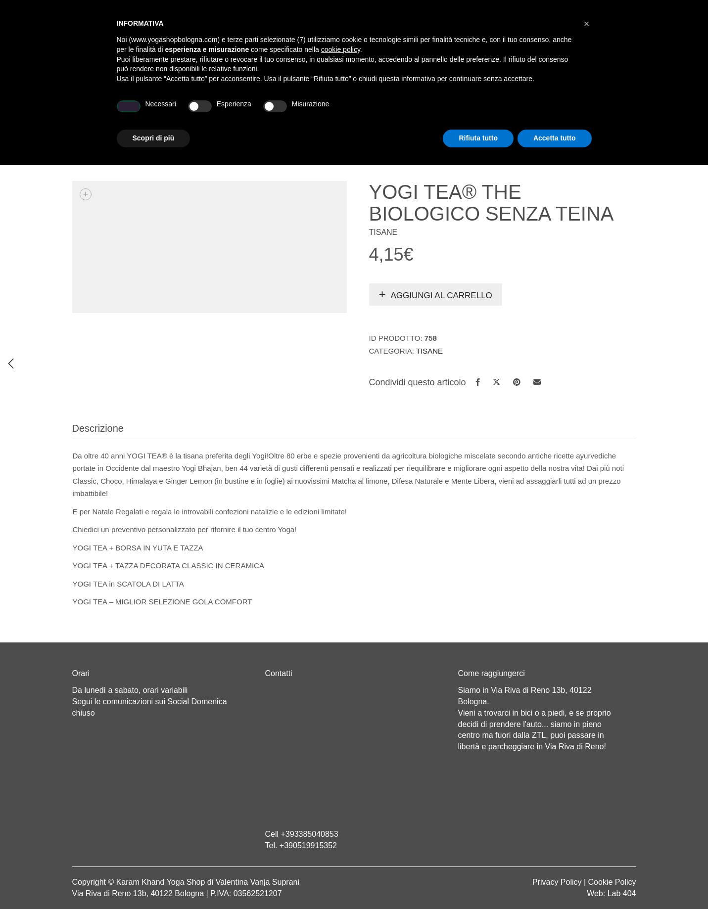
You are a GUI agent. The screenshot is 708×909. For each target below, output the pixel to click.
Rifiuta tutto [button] (478, 882)
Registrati (550, 10)
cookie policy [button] (340, 793)
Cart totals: (106, 10)
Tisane (472, 154)
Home (111, 112)
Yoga (217, 112)
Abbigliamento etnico (500, 112)
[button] (587, 767)
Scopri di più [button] (154, 882)
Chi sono (164, 112)
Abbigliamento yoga (295, 112)
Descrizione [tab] (98, 428)
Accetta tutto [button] (554, 882)
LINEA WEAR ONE (396, 112)
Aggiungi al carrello (441, 295)
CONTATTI (589, 112)
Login (511, 10)
